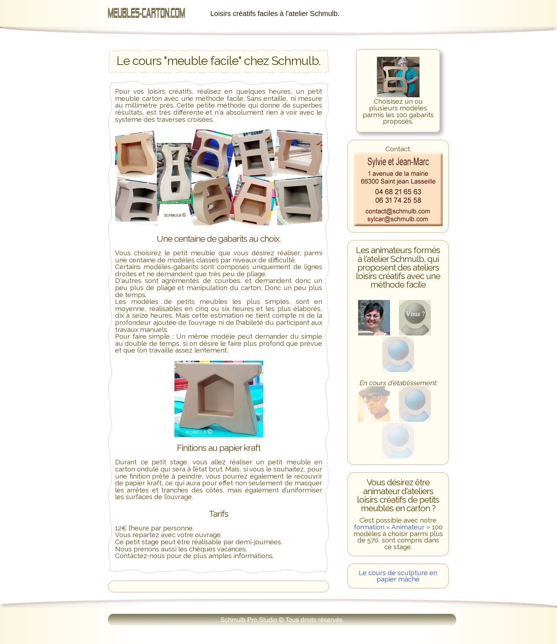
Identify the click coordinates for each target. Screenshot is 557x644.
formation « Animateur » (392, 527)
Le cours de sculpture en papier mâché (398, 576)
